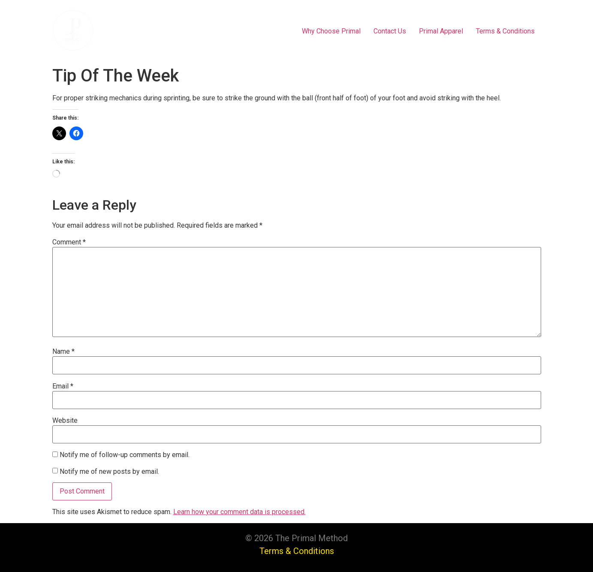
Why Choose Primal (331, 31)
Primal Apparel (441, 31)
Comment (69, 242)
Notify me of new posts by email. (109, 471)
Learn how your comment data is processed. (239, 512)
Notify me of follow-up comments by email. (125, 455)
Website (65, 420)
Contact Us (389, 31)
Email (62, 386)
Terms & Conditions (505, 31)
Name (63, 351)
